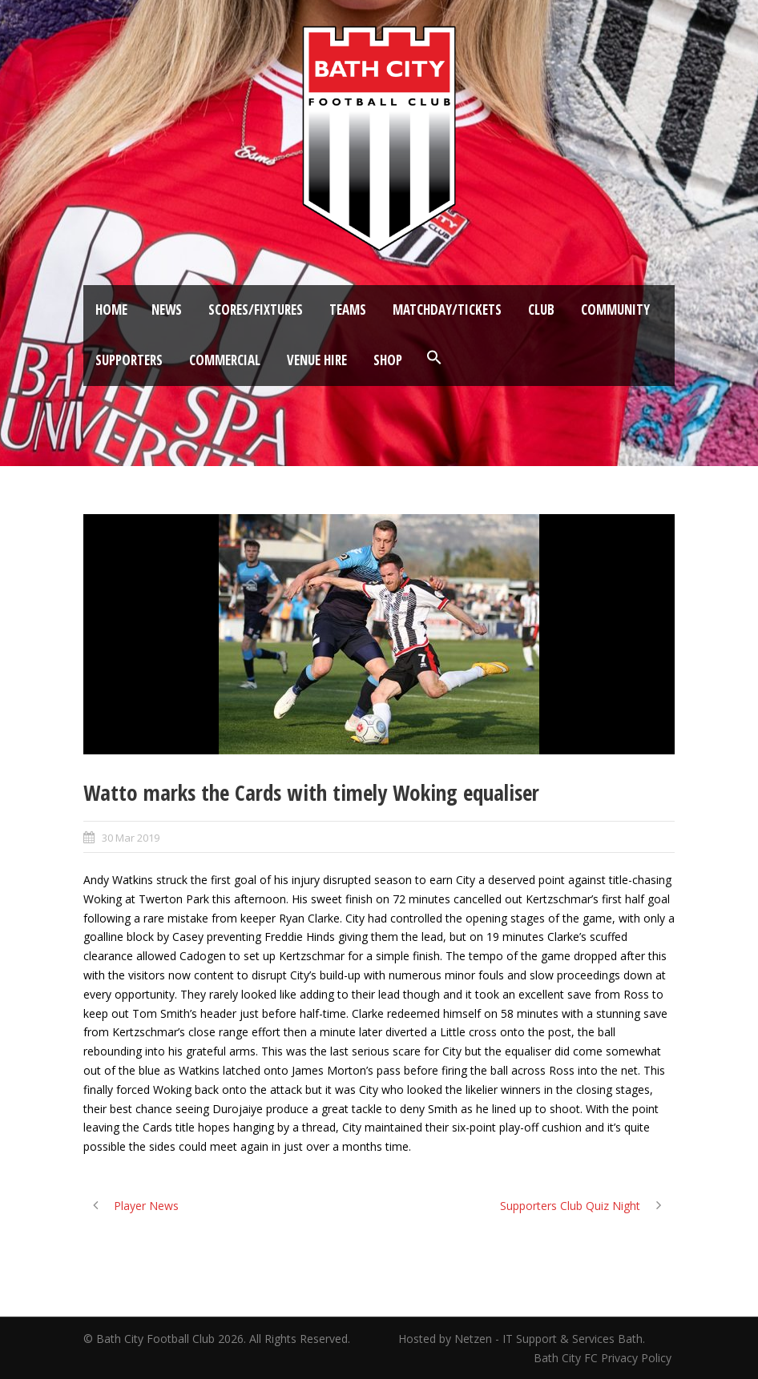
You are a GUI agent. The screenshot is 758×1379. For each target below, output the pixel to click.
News (166, 309)
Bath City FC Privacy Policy (604, 1357)
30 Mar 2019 (130, 837)
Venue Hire (317, 360)
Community (615, 309)
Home (111, 309)
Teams (347, 309)
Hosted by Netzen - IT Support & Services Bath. (521, 1338)
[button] (434, 358)
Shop (387, 360)
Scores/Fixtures (255, 309)
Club (541, 309)
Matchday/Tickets (447, 309)
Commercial (224, 360)
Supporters (129, 360)
